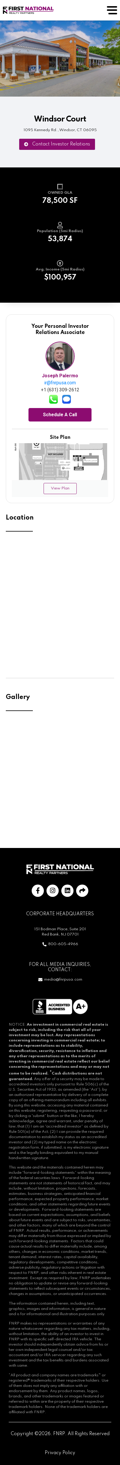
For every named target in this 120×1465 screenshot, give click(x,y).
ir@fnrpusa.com (60, 382)
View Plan (60, 488)
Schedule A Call (60, 414)
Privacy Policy (60, 1453)
